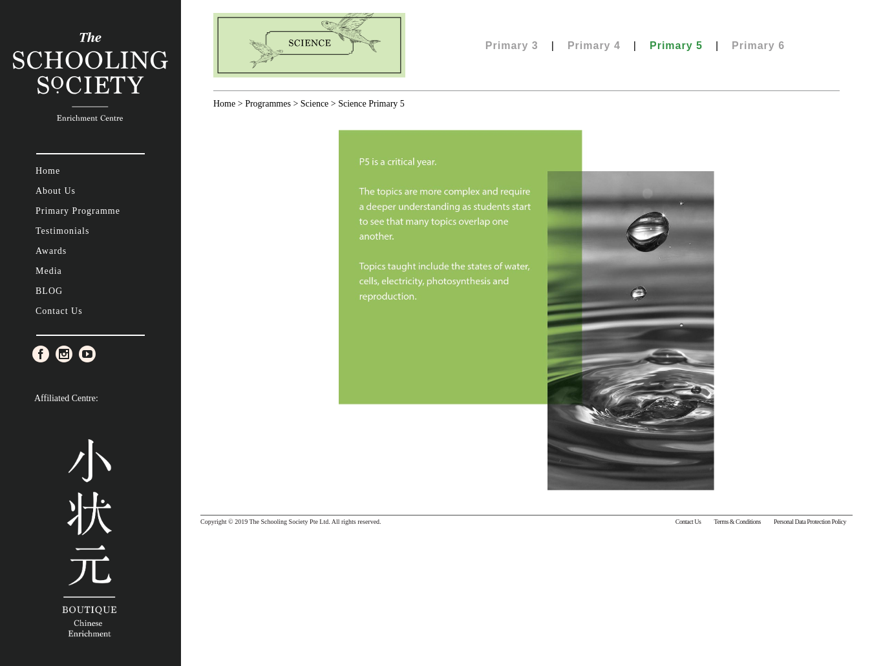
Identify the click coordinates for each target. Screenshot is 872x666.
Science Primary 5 (371, 104)
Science (315, 104)
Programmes (268, 104)
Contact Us (688, 521)
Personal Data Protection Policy (810, 521)
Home (224, 104)
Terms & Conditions (737, 521)
